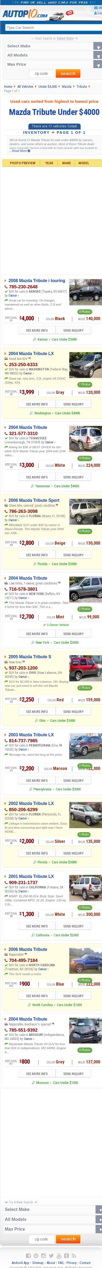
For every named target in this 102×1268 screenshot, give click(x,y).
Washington (42, 413)
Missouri (42, 1083)
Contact (85, 1263)
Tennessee (42, 486)
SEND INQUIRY (73, 330)
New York (42, 642)
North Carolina (42, 1005)
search (68, 73)
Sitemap (38, 1263)
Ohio (42, 721)
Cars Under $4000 (67, 413)
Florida (42, 564)
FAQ (61, 1263)
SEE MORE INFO (37, 330)
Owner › (13, 295)
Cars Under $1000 (69, 1005)
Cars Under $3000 (64, 564)
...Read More (19, 150)
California (42, 935)
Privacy (72, 1263)
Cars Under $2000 (66, 935)
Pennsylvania (42, 789)
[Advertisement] (50, 1141)
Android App (20, 1263)
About (51, 1263)
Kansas (43, 339)
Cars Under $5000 (64, 339)
